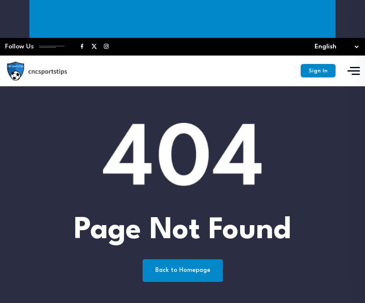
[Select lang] (334, 47)
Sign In (317, 71)
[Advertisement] (184, 19)
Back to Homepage (182, 271)
